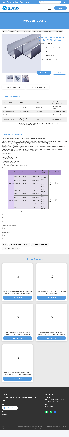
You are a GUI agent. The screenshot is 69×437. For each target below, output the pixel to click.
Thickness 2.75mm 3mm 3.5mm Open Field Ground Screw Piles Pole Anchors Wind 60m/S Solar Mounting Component (51, 333)
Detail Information (13, 87)
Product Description (38, 87)
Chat (60, 8)
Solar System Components (23, 31)
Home (5, 31)
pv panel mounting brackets (19, 244)
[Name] (59, 2)
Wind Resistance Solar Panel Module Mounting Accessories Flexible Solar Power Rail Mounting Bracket (17, 374)
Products (12, 31)
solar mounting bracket (39, 244)
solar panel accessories (10, 248)
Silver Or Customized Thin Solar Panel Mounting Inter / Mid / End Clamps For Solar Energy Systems (17, 293)
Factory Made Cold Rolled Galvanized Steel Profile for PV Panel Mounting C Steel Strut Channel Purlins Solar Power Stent (17, 333)
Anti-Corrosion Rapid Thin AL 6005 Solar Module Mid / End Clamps (51, 292)
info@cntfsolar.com (9, 408)
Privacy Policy (3, 427)
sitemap (9, 426)
